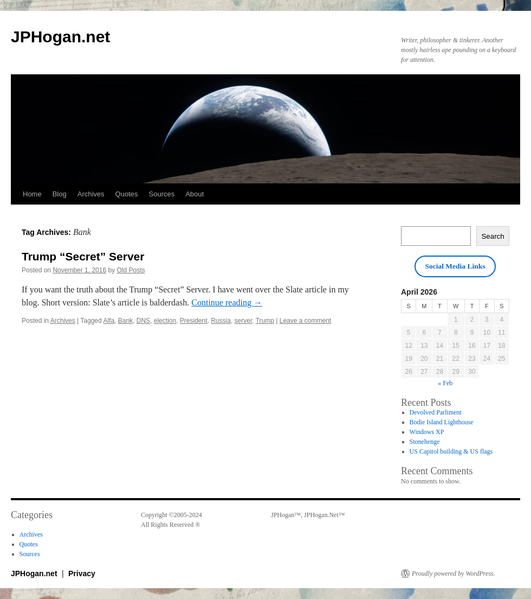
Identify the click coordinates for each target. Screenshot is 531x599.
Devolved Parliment (436, 412)
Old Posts (131, 270)
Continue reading (226, 302)
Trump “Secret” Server (83, 256)
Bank (125, 320)
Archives (91, 194)
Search (492, 236)
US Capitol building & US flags (451, 451)
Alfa (108, 320)
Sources (162, 194)
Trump (265, 320)
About (194, 194)
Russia (221, 320)
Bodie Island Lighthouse (442, 422)
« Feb (445, 383)
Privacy (81, 573)
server (243, 320)
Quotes (126, 194)
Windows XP (427, 432)
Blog (60, 194)
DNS (143, 320)
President (194, 320)
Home (32, 194)
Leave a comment (305, 320)
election (165, 320)
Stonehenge (425, 441)
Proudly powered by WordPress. (453, 573)
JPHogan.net (60, 37)
